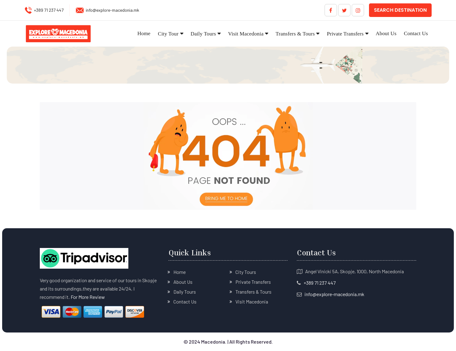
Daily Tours (203, 34)
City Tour (168, 34)
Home (143, 33)
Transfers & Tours (295, 34)
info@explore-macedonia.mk (112, 10)
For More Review (88, 297)
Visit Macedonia (245, 34)
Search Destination (400, 10)
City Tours (245, 272)
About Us (386, 33)
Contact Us (416, 33)
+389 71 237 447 (49, 10)
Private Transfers (345, 34)
